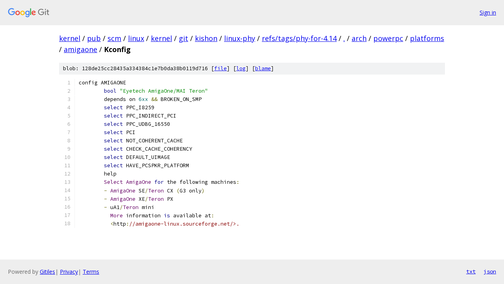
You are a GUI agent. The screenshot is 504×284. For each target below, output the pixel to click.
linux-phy (239, 38)
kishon (206, 38)
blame (263, 68)
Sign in (488, 12)
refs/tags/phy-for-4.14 (299, 38)
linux (136, 38)
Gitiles (47, 271)
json (490, 271)
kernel (69, 38)
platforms (427, 38)
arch (359, 38)
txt (471, 271)
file (220, 68)
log (241, 68)
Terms (91, 271)
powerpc (388, 38)
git (183, 38)
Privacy (69, 271)
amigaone (80, 49)
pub (94, 38)
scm (114, 38)
